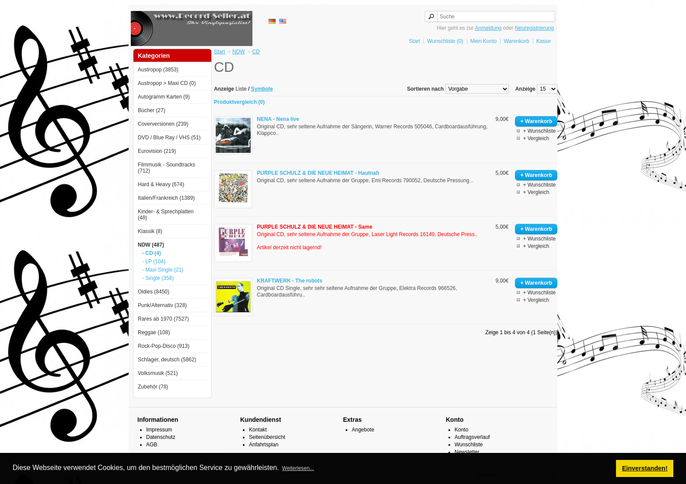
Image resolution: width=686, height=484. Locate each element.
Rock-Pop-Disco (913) (163, 346)
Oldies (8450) (153, 292)
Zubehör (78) (153, 387)
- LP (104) (153, 261)
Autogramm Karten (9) (164, 97)
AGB (151, 445)
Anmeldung (488, 28)
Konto (461, 430)
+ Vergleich (536, 138)
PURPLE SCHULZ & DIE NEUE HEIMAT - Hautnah (318, 173)
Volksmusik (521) (158, 373)
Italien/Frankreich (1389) (166, 198)
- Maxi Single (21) (162, 270)
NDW (238, 52)
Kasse (543, 41)
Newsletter (467, 452)
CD (255, 52)
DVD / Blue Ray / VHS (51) (169, 137)
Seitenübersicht (267, 437)
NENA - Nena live (278, 119)
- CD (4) (151, 253)
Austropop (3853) (158, 70)
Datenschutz (160, 437)
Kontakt (258, 430)
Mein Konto (483, 41)
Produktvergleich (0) (239, 102)
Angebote (363, 430)
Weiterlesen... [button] (298, 468)
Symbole (262, 89)
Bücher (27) (151, 110)
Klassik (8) (150, 231)
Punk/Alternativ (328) (162, 305)
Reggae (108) (154, 332)
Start (414, 41)
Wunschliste (469, 445)
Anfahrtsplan (263, 445)
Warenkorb (516, 41)
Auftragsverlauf (472, 437)
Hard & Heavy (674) (161, 184)
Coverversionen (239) (163, 124)
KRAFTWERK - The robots (289, 281)
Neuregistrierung (534, 28)
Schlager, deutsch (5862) (167, 360)
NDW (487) (151, 245)
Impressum (159, 430)
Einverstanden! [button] (645, 468)
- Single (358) (158, 278)
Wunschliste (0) (445, 41)
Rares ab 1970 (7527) (163, 319)
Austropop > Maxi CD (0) (167, 83)
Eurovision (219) (157, 151)
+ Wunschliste (539, 131)
